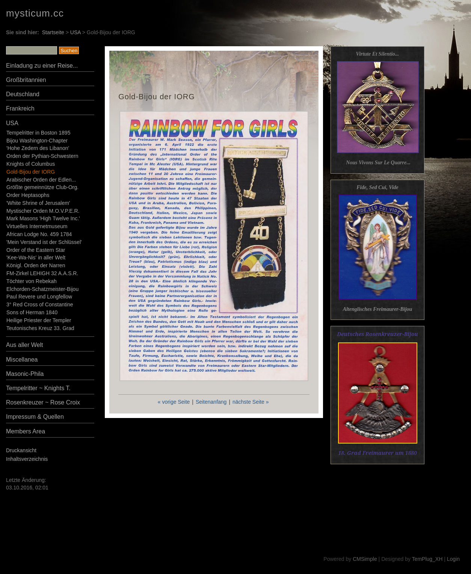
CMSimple (365, 559)
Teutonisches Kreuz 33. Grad (40, 328)
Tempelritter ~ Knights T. (38, 388)
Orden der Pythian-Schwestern (42, 156)
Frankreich (20, 108)
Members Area (25, 431)
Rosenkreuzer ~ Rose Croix (43, 402)
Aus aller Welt (24, 345)
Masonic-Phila (25, 374)
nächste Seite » (250, 402)
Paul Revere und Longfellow (39, 297)
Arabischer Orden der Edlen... (41, 180)
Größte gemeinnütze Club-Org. (42, 187)
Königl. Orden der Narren (35, 265)
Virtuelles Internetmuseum (36, 226)
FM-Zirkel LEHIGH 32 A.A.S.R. (42, 273)
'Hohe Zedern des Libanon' (37, 148)
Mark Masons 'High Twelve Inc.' (43, 218)
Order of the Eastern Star (35, 250)
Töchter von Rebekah (31, 281)
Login (453, 559)
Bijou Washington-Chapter (37, 141)
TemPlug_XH (427, 559)
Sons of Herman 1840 (31, 312)
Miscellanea (22, 359)
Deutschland (22, 94)
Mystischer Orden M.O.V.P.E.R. (43, 211)
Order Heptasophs (27, 195)
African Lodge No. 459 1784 (39, 234)
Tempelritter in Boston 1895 (38, 133)
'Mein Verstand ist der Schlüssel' (44, 242)
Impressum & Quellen (35, 416)
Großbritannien (26, 80)
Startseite (53, 32)
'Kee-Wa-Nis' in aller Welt (35, 257)
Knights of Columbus (30, 164)
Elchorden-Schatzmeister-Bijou (42, 289)
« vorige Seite (174, 402)
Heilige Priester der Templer (38, 320)
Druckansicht (21, 450)
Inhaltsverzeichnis (27, 459)
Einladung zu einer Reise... (42, 65)
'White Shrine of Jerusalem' (38, 203)
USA (75, 32)
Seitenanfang (211, 402)
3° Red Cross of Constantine (39, 304)
